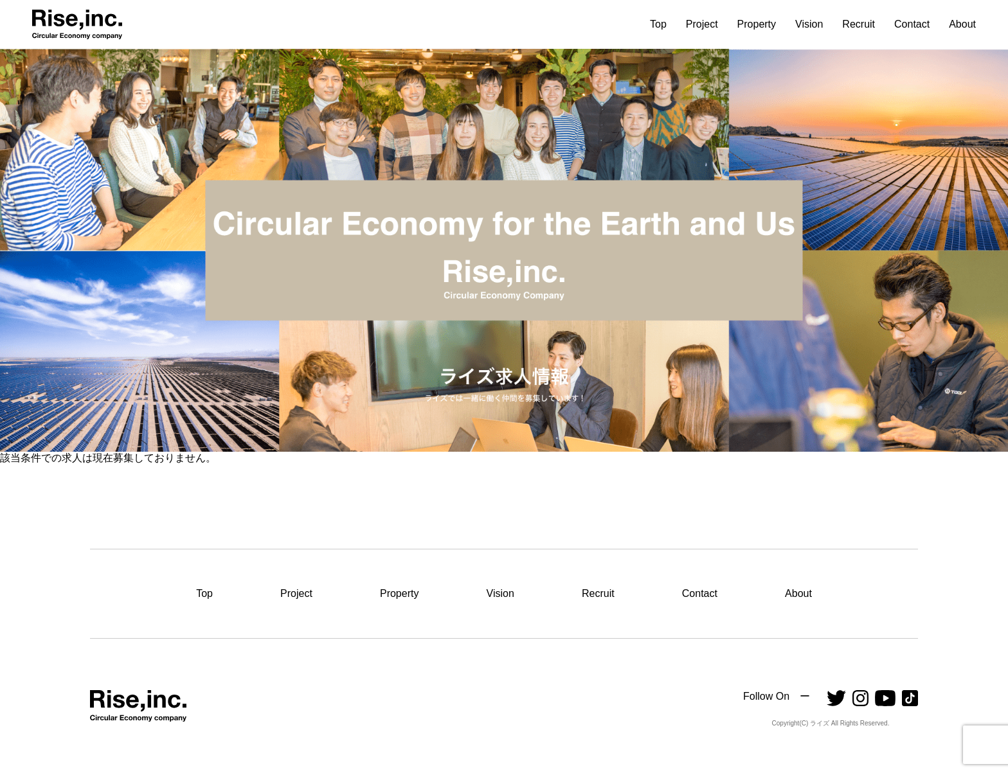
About (962, 24)
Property (756, 24)
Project (702, 24)
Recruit (858, 24)
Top (658, 24)
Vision (809, 24)
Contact (912, 24)
